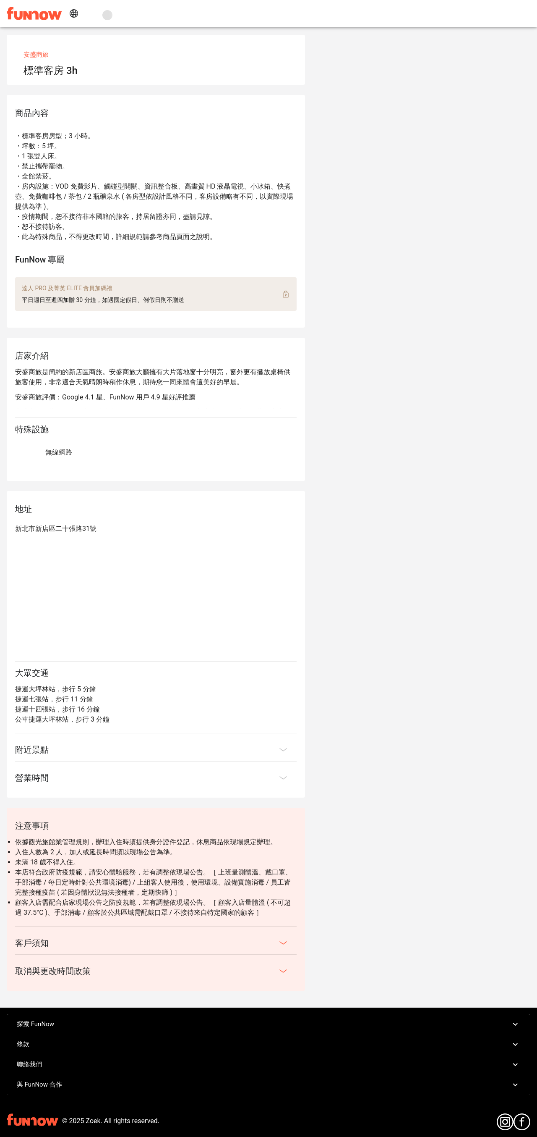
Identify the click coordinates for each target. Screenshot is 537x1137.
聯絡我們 (268, 1065)
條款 (268, 1045)
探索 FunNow (268, 1024)
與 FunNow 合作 (268, 1085)
